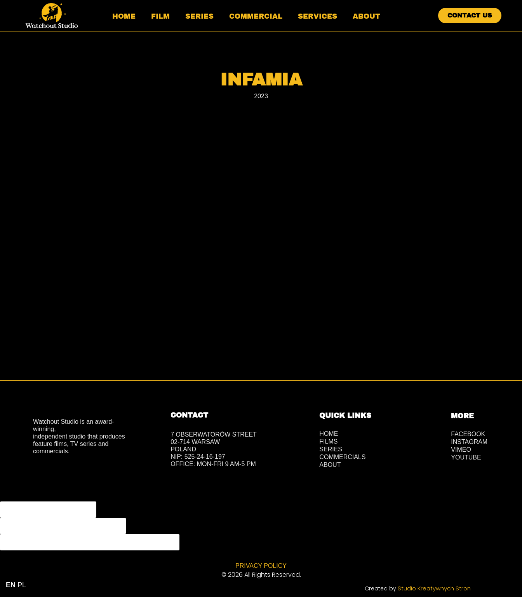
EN (11, 585)
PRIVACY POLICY (261, 565)
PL (21, 585)
